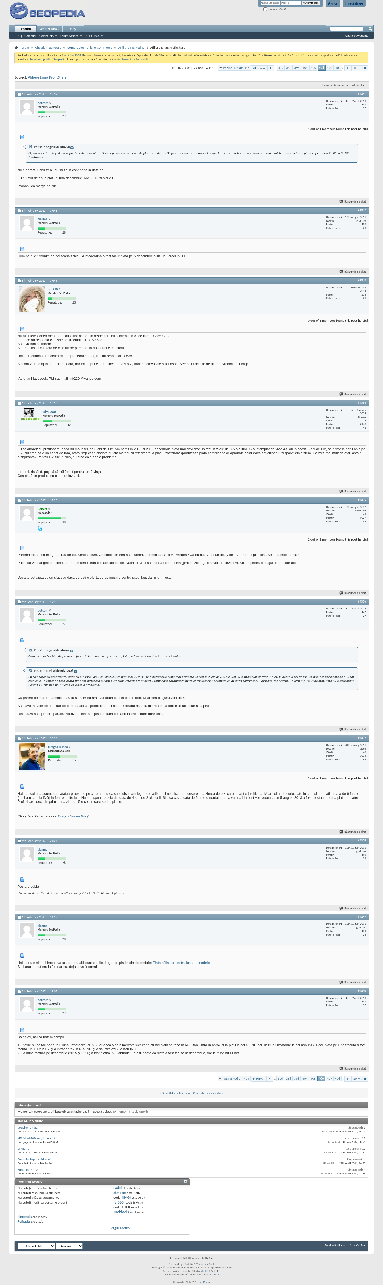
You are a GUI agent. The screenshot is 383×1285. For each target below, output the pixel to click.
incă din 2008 (72, 55)
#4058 (362, 840)
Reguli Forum (120, 1228)
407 (329, 68)
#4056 (362, 601)
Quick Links (92, 36)
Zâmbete (119, 1193)
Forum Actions (69, 36)
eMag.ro (23, 1149)
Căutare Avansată (356, 35)
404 (305, 68)
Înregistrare (354, 3)
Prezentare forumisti (134, 59)
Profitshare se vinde (207, 1093)
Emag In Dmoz (28, 1170)
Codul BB (119, 1188)
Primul (258, 68)
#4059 (362, 917)
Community (46, 36)
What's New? (49, 29)
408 (337, 68)
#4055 (362, 500)
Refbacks (24, 1221)
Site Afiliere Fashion (176, 1093)
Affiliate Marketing (131, 48)
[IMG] (126, 1198)
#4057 (362, 738)
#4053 (362, 280)
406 (321, 68)
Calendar (30, 36)
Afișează (357, 85)
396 (296, 68)
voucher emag (28, 1128)
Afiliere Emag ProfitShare (47, 77)
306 (280, 68)
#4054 (362, 402)
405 (313, 68)
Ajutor (333, 3)
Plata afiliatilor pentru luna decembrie (181, 963)
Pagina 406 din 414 (236, 68)
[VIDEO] (119, 1202)
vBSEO (205, 1271)
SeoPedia (204, 1282)
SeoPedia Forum (336, 1245)
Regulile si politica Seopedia (47, 59)
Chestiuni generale (48, 48)
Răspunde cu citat (353, 201)
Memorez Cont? (274, 9)
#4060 (362, 991)
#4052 (362, 210)
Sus (363, 1245)
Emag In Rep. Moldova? (34, 1159)
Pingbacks (25, 1217)
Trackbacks (121, 1212)
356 (289, 68)
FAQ (19, 36)
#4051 (362, 94)
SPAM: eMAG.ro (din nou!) (36, 1138)
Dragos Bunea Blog (73, 816)
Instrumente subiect (334, 85)
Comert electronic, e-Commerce (89, 48)
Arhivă (354, 1245)
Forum (26, 29)
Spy (73, 29)
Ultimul (360, 68)
